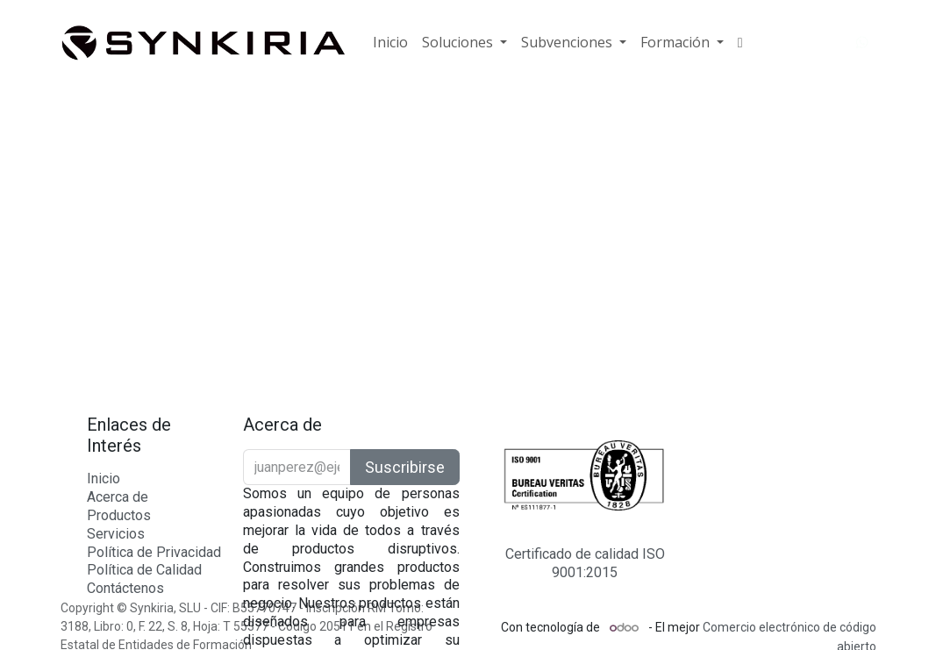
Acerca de (117, 497)
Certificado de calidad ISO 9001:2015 (585, 563)
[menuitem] (390, 42)
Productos (119, 515)
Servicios (116, 533)
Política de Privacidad (154, 552)
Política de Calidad (144, 569)
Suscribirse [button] (405, 467)
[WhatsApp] (862, 43)
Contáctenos (125, 588)
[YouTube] (831, 43)
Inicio (103, 478)
